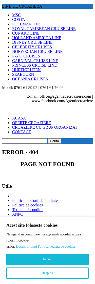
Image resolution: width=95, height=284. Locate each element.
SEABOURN (23, 74)
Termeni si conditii (27, 209)
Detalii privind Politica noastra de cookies (45, 246)
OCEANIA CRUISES (30, 79)
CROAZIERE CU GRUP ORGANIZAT (45, 127)
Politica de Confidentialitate (35, 200)
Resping (47, 273)
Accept (48, 259)
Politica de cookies (27, 205)
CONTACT (21, 132)
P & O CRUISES (26, 56)
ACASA (19, 118)
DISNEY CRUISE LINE (32, 42)
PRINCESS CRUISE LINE (34, 65)
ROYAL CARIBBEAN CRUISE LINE (44, 28)
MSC (16, 15)
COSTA (18, 19)
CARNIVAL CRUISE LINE (35, 60)
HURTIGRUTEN (26, 70)
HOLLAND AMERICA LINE (36, 38)
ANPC (17, 214)
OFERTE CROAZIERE (31, 123)
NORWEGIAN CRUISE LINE (37, 51)
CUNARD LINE (26, 33)
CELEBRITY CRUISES (32, 47)
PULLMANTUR (26, 24)
